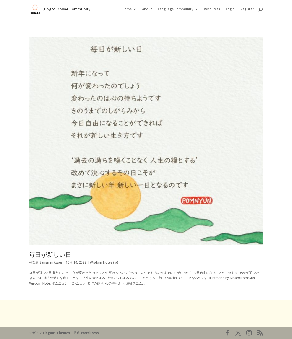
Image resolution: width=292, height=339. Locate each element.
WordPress (90, 333)
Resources (212, 9)
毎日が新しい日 (50, 254)
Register (247, 9)
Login (230, 9)
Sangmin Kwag (51, 262)
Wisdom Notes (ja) (104, 262)
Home (127, 9)
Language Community (175, 9)
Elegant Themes (56, 333)
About (147, 9)
